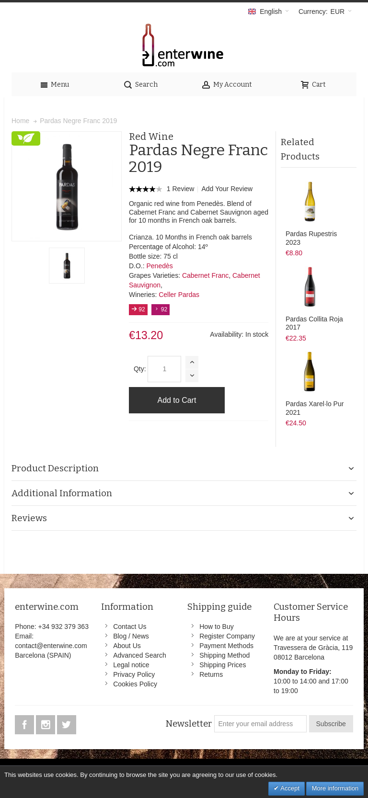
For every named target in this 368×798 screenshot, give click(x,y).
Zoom (66, 186)
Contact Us (129, 626)
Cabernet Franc (205, 275)
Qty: (140, 369)
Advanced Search (139, 655)
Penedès (159, 266)
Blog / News (131, 636)
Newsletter (188, 723)
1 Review (181, 189)
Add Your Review (227, 189)
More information (334, 788)
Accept (289, 788)
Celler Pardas (179, 294)
